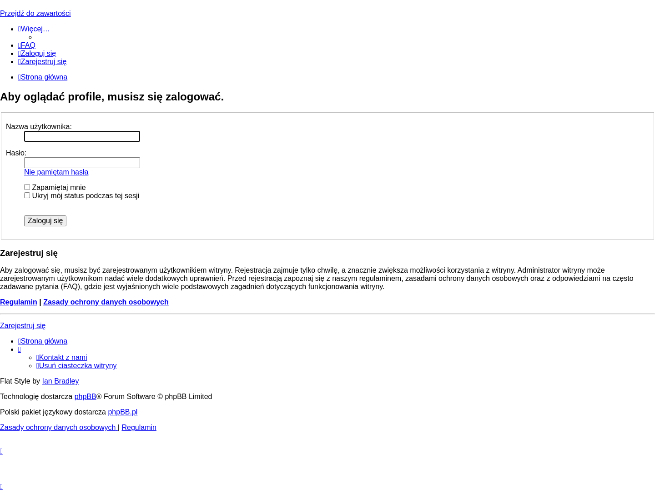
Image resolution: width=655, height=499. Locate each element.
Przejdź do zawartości (35, 13)
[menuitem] (26, 45)
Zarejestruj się (22, 325)
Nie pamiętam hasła (56, 172)
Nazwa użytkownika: (39, 126)
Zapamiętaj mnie (55, 187)
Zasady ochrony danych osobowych (106, 302)
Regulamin (18, 302)
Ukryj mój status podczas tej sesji (81, 196)
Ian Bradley (60, 381)
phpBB (85, 396)
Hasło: (16, 153)
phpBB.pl (122, 412)
